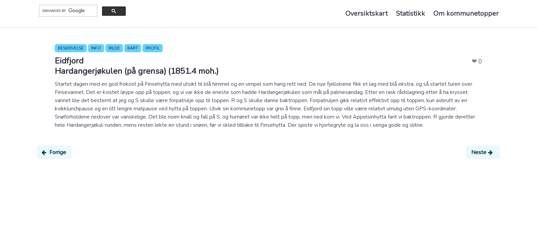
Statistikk (410, 13)
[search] (67, 10)
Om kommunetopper (466, 13)
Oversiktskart (366, 13)
